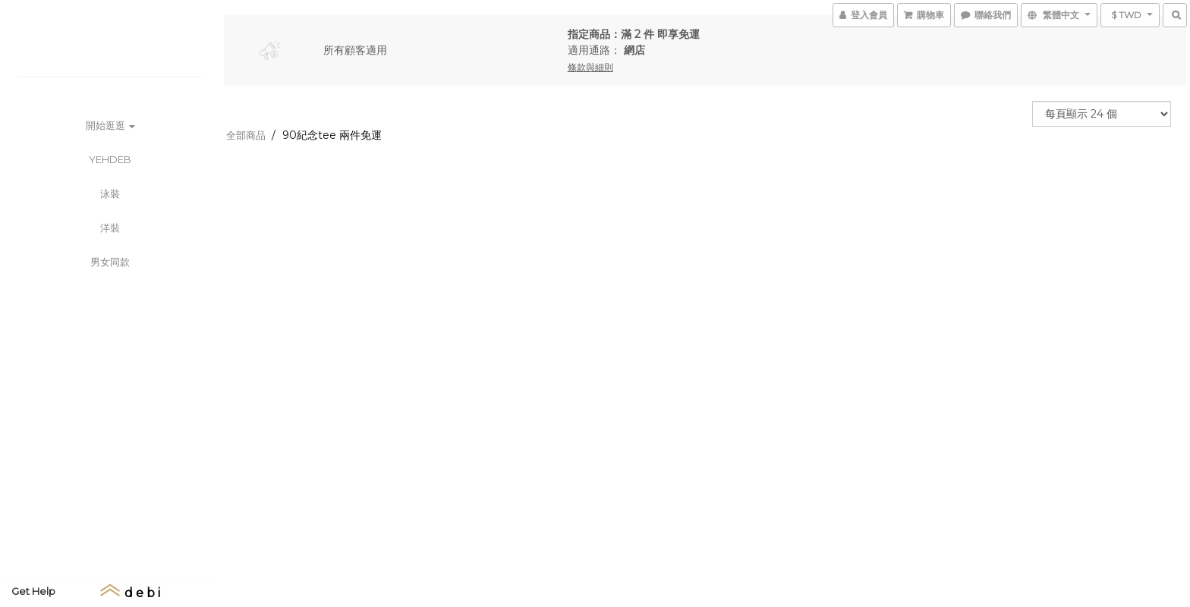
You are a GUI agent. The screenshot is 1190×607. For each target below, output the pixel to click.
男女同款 (110, 262)
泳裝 (110, 193)
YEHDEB (110, 159)
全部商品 (246, 135)
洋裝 (110, 228)
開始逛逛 (110, 125)
